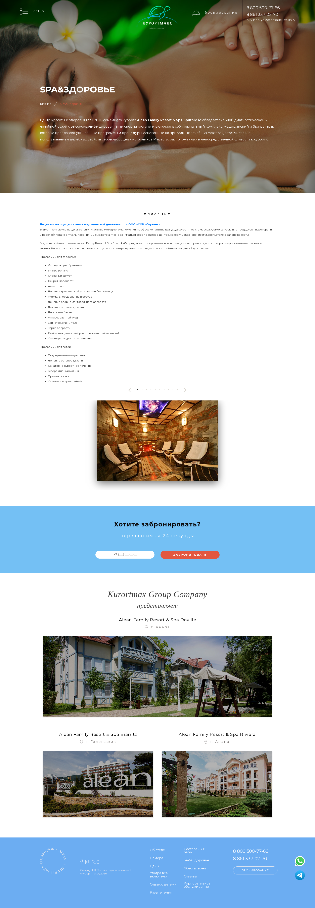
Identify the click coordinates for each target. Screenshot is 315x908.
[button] (137, 389)
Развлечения (161, 892)
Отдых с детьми (163, 884)
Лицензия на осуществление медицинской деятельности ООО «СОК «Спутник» (100, 224)
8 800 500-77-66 (263, 7)
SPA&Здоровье (71, 104)
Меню (38, 11)
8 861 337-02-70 (262, 14)
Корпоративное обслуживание (197, 885)
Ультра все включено (159, 875)
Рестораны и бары (195, 851)
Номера (156, 858)
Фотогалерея (195, 868)
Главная (45, 104)
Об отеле (157, 850)
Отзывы (190, 876)
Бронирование (221, 12)
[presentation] (129, 390)
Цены (154, 866)
